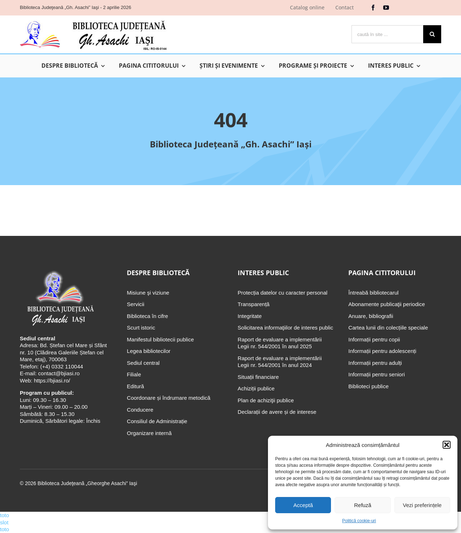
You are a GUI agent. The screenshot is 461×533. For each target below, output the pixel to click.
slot (4, 522)
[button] (446, 444)
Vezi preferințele (422, 505)
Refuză (362, 505)
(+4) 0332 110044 (61, 366)
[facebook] (373, 7)
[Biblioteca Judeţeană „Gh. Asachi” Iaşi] (93, 20)
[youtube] (386, 7)
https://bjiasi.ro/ (52, 380)
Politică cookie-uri (359, 520)
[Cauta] (432, 34)
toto (4, 515)
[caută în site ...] (387, 34)
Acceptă (303, 505)
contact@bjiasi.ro (59, 373)
